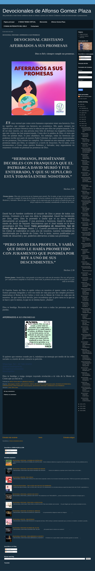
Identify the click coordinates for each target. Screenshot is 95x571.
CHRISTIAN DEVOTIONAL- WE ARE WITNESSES (85, 322)
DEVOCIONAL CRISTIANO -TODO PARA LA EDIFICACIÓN (27, 502)
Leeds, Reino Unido (13, 387)
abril (82, 121)
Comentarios (83, 59)
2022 (81, 404)
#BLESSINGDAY (25, 384)
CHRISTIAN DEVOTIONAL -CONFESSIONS (85, 384)
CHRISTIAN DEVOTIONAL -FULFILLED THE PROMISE (86, 284)
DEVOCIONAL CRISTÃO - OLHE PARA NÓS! (86, 145)
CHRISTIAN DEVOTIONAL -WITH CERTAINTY (86, 263)
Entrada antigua (69, 437)
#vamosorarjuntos (28, 385)
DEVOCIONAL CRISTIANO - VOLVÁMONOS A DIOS (86, 257)
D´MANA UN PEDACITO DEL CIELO (15, 26)
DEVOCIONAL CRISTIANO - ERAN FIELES (85, 214)
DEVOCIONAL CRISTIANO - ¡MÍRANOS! (85, 135)
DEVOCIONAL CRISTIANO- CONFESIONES (85, 399)
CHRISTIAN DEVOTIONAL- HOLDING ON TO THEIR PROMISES (86, 351)
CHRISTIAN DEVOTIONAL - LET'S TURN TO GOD (86, 239)
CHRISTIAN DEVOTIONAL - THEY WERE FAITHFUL (85, 209)
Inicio (40, 437)
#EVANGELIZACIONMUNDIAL (63, 384)
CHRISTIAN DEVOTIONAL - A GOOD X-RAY (86, 193)
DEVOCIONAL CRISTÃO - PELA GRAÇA (23, 477)
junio (82, 117)
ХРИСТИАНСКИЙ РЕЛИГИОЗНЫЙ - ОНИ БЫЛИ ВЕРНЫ (86, 203)
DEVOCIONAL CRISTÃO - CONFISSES (85, 395)
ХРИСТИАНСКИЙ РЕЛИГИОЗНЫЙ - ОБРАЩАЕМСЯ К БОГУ (86, 245)
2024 (81, 104)
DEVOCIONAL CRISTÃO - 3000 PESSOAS (86, 229)
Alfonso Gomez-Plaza (58, 22)
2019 (81, 410)
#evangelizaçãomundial (49, 384)
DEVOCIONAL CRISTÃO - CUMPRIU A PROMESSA (85, 298)
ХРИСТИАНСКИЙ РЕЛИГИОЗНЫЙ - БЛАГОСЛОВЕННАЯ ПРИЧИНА (86, 150)
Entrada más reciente (10, 437)
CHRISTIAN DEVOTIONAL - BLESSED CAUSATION (85, 162)
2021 (81, 406)
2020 (81, 408)
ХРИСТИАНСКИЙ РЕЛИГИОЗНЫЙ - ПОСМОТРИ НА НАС (86, 129)
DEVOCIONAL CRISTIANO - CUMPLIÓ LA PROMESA (85, 304)
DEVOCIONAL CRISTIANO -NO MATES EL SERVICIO (26, 511)
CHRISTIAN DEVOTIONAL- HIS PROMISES (85, 374)
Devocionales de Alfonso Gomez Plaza (47, 11)
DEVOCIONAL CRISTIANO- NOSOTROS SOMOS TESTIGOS (85, 329)
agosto (83, 112)
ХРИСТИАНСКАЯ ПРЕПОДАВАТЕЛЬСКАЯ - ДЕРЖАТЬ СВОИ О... (86, 337)
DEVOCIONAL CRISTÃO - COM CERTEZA (86, 274)
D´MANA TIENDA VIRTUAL (27, 22)
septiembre (84, 110)
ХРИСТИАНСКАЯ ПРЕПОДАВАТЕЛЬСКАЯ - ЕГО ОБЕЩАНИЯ (86, 363)
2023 (81, 106)
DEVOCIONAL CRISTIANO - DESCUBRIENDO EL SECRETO (28, 536)
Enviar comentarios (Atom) (16, 441)
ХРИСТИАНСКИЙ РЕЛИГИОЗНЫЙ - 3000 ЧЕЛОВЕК (86, 234)
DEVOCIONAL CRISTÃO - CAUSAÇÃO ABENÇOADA (85, 156)
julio (82, 114)
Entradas (82, 56)
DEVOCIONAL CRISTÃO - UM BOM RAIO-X (85, 174)
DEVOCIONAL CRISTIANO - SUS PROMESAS (86, 379)
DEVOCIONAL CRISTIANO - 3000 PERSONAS (86, 224)
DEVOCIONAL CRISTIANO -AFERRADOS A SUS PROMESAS (48, 385)
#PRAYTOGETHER (18, 385)
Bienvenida (43, 22)
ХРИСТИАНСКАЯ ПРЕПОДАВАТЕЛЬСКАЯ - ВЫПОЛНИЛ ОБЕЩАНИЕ (86, 291)
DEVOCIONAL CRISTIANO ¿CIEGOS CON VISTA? (25, 494)
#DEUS (32, 384)
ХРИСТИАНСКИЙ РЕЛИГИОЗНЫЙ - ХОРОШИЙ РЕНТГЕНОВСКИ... (86, 180)
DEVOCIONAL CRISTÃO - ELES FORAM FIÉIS (86, 197)
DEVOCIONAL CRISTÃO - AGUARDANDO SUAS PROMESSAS (85, 344)
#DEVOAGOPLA (38, 384)
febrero (83, 123)
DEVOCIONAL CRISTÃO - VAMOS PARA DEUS (85, 251)
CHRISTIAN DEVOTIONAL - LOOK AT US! (85, 140)
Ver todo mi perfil (82, 98)
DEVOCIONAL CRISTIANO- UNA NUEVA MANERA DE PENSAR (29, 468)
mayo (82, 119)
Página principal (9, 22)
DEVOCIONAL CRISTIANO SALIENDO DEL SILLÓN (26, 527)
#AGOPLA (18, 384)
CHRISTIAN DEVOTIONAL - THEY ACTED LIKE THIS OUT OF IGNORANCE (32, 485)
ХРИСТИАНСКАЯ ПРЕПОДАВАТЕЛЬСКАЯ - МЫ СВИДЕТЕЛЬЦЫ (86, 310)
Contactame (35, 26)
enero (83, 125)
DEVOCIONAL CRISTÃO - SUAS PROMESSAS (86, 369)
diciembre (84, 108)
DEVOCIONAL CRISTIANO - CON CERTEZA (86, 279)
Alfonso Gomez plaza (85, 96)
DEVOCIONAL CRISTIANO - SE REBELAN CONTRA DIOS (27, 460)
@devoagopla (11, 384)
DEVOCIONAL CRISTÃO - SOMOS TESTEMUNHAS (86, 316)
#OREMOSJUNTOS (8, 385)
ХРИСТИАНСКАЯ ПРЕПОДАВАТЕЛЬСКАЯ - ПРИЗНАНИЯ (86, 389)
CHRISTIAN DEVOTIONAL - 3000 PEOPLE (85, 219)
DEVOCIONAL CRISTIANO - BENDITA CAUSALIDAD (85, 168)
